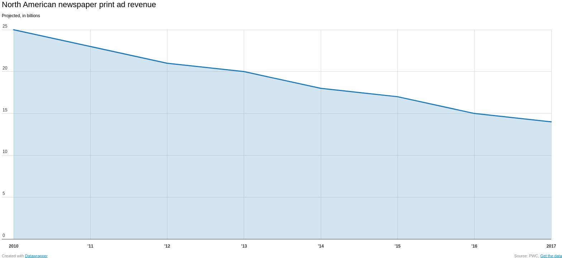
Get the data (551, 256)
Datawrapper (36, 256)
